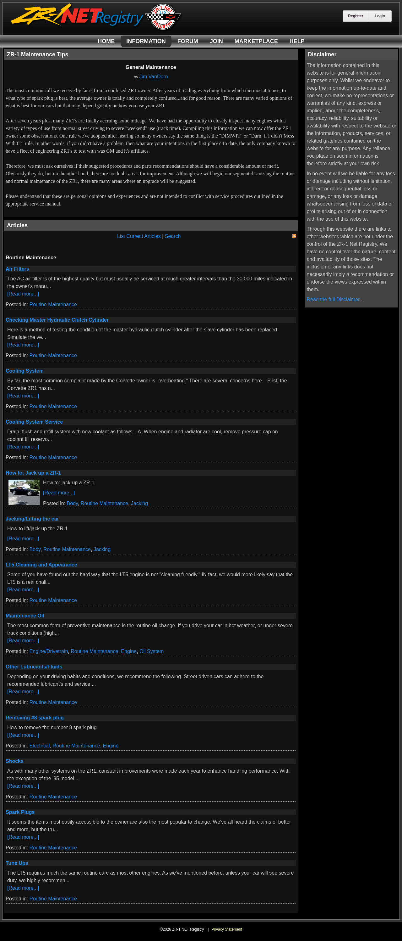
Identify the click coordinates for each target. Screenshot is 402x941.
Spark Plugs (20, 812)
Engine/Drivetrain (49, 651)
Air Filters (17, 269)
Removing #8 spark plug (35, 717)
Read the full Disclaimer (333, 299)
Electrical (40, 745)
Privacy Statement (226, 929)
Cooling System (25, 371)
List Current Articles (139, 236)
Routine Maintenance (53, 304)
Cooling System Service (34, 422)
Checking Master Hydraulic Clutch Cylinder (57, 320)
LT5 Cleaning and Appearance (41, 564)
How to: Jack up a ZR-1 (33, 473)
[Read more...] (23, 293)
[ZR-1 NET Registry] (96, 29)
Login (380, 16)
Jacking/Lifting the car (32, 518)
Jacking (139, 503)
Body (72, 503)
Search (173, 236)
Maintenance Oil (25, 615)
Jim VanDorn (153, 76)
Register (355, 16)
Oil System (151, 651)
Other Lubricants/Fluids (34, 666)
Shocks (15, 761)
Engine (129, 651)
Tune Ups (17, 863)
